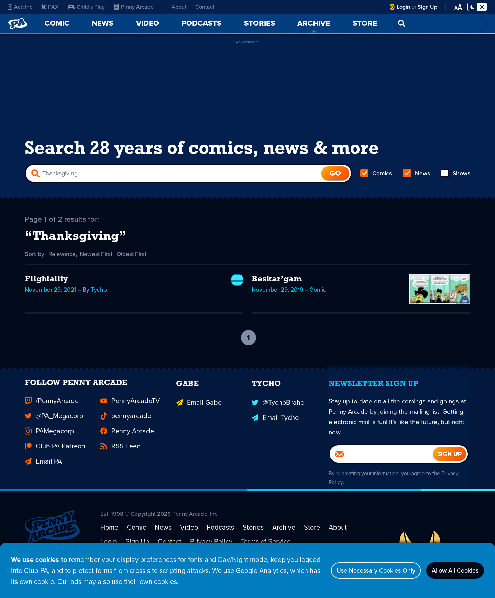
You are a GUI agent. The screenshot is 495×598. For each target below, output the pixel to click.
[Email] (381, 474)
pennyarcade (125, 434)
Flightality (46, 285)
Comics (376, 177)
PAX (50, 7)
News (416, 177)
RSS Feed (120, 464)
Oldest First (134, 260)
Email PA (43, 480)
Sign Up (427, 7)
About (179, 7)
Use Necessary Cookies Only (359, 570)
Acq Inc (20, 7)
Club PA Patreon (55, 464)
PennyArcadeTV (130, 419)
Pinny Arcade (134, 7)
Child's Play (86, 7)
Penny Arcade (127, 449)
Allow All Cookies (450, 570)
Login (403, 7)
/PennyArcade (52, 419)
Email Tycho (275, 434)
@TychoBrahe (278, 419)
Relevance (62, 260)
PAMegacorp (49, 449)
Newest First (98, 260)
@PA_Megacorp (54, 434)
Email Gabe (199, 419)
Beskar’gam (277, 285)
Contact (204, 7)
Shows (455, 177)
